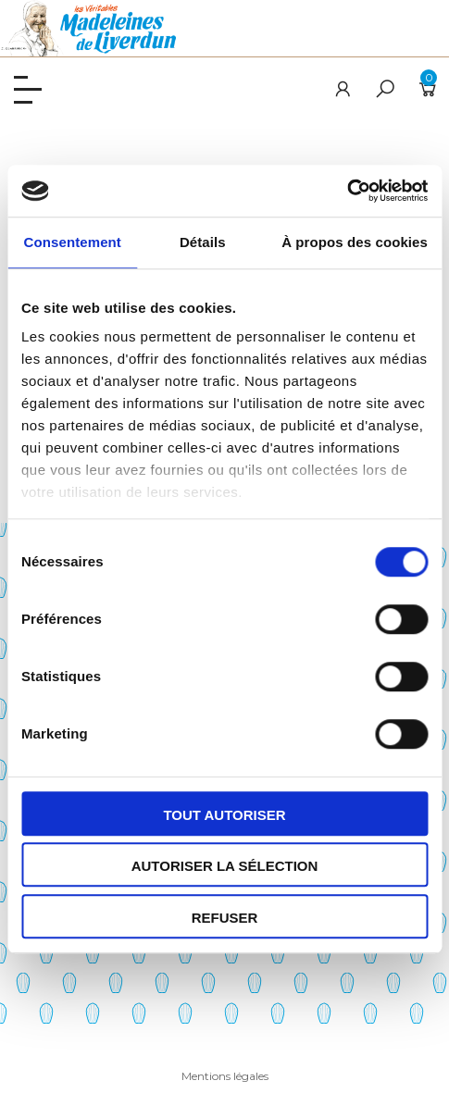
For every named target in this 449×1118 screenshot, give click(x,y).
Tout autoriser (224, 815)
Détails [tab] (203, 242)
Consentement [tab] (72, 242)
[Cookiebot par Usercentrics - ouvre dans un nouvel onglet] (347, 191)
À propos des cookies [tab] (354, 242)
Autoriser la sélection (224, 866)
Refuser (225, 917)
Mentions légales (224, 1076)
